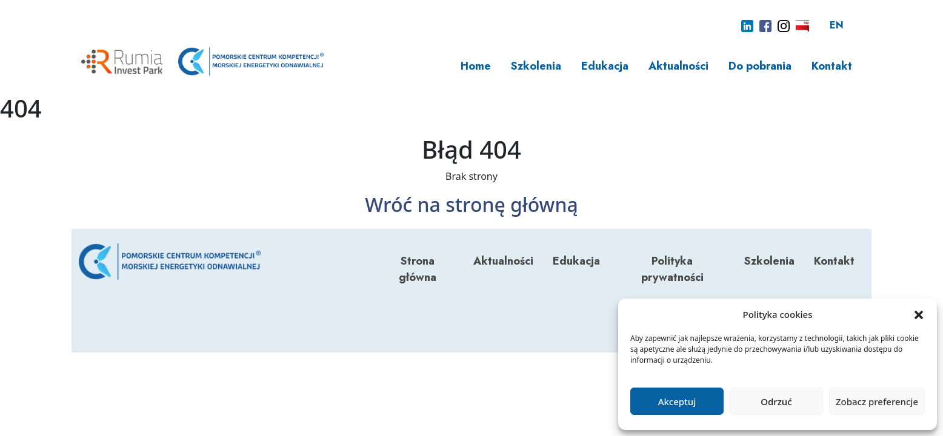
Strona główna (417, 269)
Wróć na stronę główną (471, 204)
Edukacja (604, 66)
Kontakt (831, 66)
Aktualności (678, 66)
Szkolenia (536, 66)
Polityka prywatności (672, 269)
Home (476, 66)
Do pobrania (759, 66)
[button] (919, 314)
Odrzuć (776, 401)
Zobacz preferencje (877, 401)
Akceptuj (677, 401)
